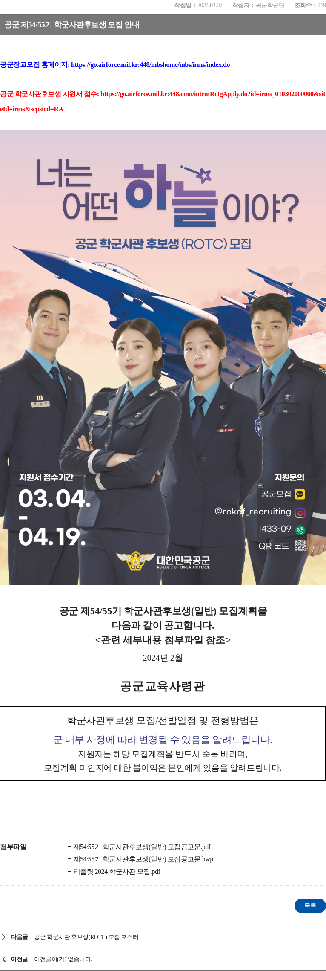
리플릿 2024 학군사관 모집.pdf (116, 871)
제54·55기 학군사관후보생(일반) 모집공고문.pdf (141, 846)
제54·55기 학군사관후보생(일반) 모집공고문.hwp (142, 859)
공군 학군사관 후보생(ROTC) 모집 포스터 (86, 937)
